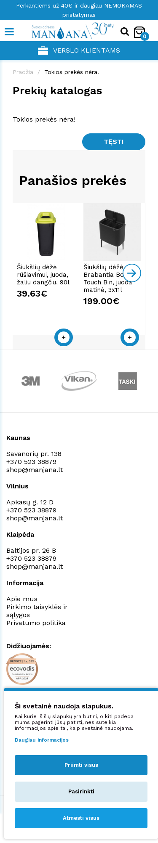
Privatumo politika (36, 623)
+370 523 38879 (31, 462)
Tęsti (114, 142)
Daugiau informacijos (42, 740)
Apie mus (21, 599)
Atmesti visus (81, 818)
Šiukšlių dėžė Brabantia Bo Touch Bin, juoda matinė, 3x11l (107, 278)
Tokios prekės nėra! (71, 72)
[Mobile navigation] (9, 32)
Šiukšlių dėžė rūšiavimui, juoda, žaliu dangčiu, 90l (43, 274)
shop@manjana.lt (34, 470)
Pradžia (23, 72)
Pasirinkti (81, 791)
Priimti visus (81, 765)
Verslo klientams (79, 50)
